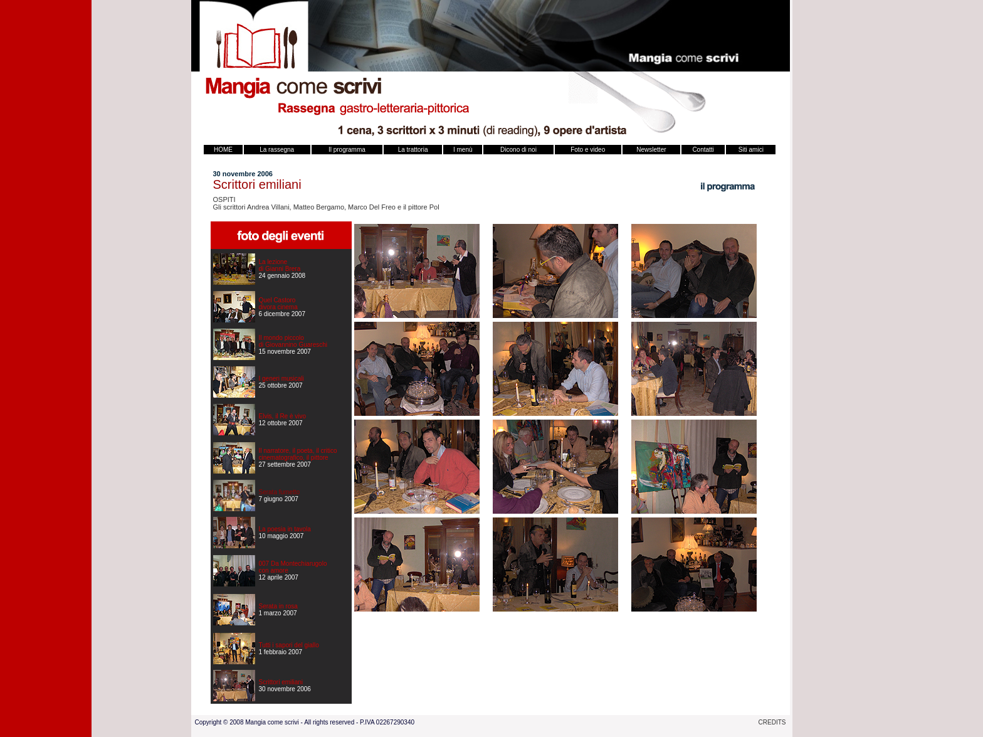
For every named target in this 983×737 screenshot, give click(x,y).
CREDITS (772, 722)
